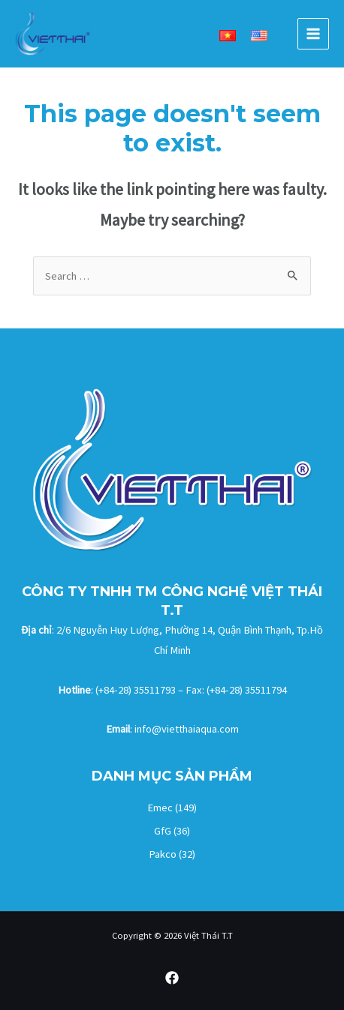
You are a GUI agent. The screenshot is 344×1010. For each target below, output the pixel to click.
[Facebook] (172, 978)
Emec (160, 807)
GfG (162, 831)
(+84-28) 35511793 (135, 690)
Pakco (163, 854)
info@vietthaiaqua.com (186, 729)
